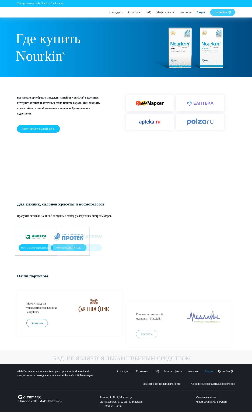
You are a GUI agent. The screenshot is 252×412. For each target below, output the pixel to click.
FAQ (148, 12)
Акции (201, 12)
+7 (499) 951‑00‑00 (111, 405)
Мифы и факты (165, 12)
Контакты (185, 12)
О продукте (116, 12)
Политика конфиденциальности (162, 383)
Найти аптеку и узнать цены (38, 128)
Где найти (222, 12)
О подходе (134, 12)
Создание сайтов (206, 397)
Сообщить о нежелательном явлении (213, 383)
